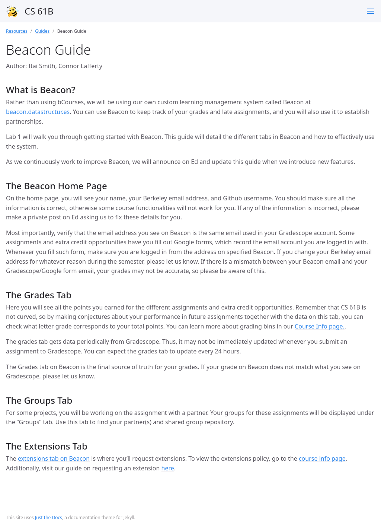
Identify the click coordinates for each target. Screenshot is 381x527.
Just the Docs (48, 517)
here (167, 468)
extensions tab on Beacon (54, 458)
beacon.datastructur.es (38, 112)
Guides (42, 31)
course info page (322, 458)
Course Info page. (320, 326)
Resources (17, 31)
